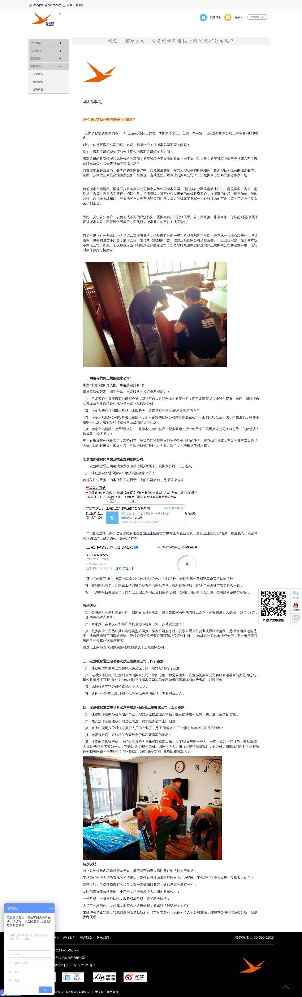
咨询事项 (38, 89)
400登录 (84, 992)
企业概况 (36, 43)
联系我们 (102, 937)
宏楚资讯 (38, 74)
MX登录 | (72, 992)
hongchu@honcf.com (47, 5)
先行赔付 (69, 937)
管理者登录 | (57, 992)
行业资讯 (38, 81)
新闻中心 (36, 66)
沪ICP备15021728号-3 (80, 965)
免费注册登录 (257, 17)
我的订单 (215, 17)
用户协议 (86, 937)
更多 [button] (238, 17)
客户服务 (36, 58)
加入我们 (36, 50)
